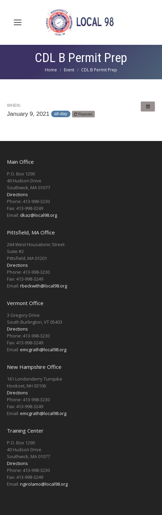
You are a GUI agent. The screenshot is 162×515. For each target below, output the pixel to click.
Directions (17, 194)
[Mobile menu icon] (17, 22)
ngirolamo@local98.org (44, 484)
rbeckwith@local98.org (43, 286)
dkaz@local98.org (38, 215)
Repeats (83, 114)
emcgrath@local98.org (43, 349)
